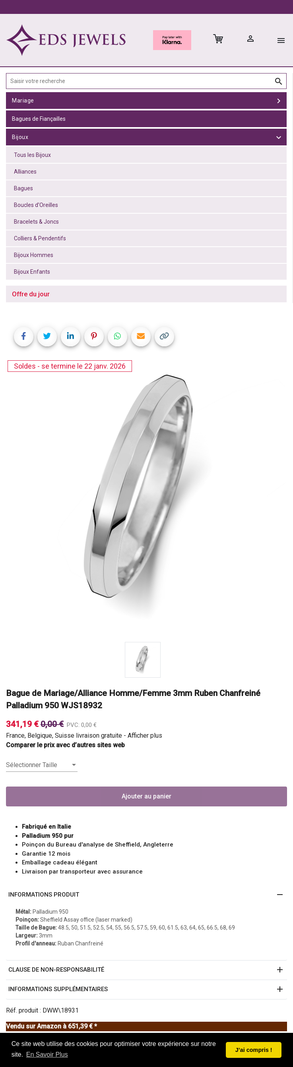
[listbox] (42, 765)
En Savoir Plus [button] (47, 1054)
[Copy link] (164, 336)
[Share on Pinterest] (94, 336)
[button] (146, 895)
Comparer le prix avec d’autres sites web (65, 745)
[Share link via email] (141, 336)
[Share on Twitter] (47, 336)
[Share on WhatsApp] (117, 336)
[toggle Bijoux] (279, 137)
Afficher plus (145, 735)
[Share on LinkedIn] (70, 336)
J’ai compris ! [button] (253, 1050)
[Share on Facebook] (23, 336)
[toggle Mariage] (279, 100)
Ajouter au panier (146, 796)
